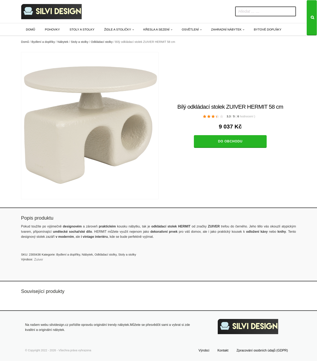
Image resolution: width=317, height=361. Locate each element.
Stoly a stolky (82, 29)
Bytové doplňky (267, 29)
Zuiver (38, 259)
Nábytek (62, 41)
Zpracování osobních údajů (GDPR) (262, 350)
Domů (30, 29)
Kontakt (222, 350)
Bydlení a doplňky (43, 41)
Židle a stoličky (117, 29)
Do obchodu (230, 141)
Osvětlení (190, 29)
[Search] (312, 17)
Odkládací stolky (102, 41)
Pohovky (52, 29)
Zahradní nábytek (226, 29)
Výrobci (204, 350)
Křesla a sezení (156, 29)
